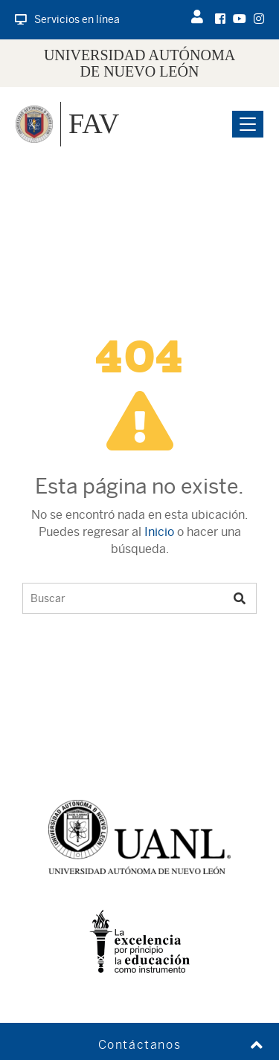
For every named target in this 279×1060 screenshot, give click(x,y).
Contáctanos (140, 1045)
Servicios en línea (67, 19)
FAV (93, 123)
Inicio (159, 532)
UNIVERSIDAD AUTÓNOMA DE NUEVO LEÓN (139, 63)
